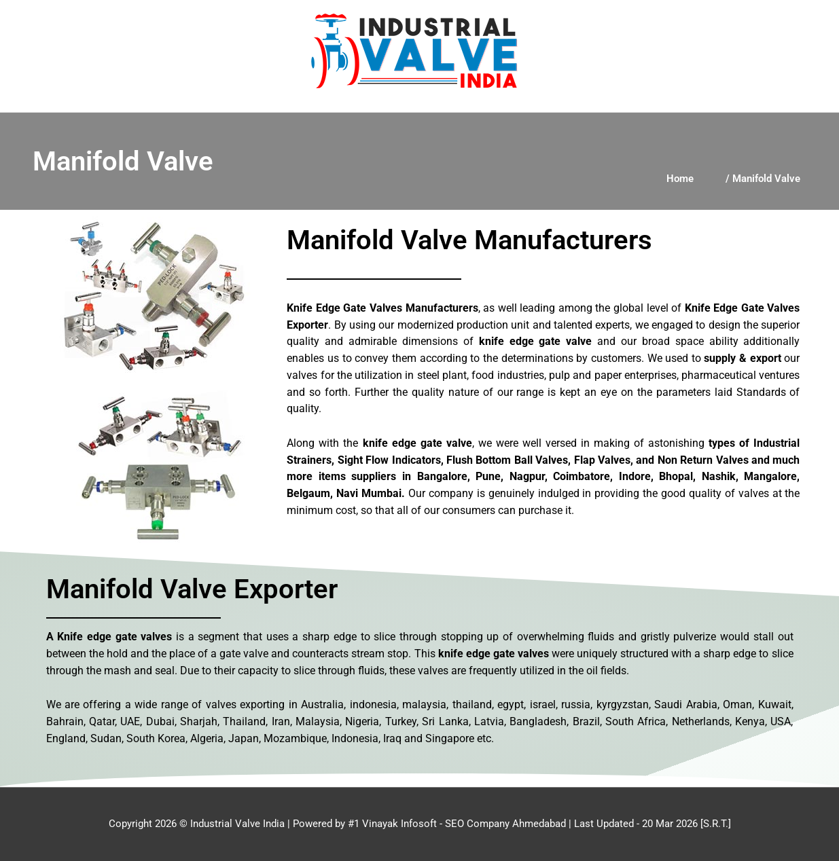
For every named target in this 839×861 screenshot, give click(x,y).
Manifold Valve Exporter (192, 589)
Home (680, 178)
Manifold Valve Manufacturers (469, 240)
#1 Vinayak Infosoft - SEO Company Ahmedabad (457, 824)
